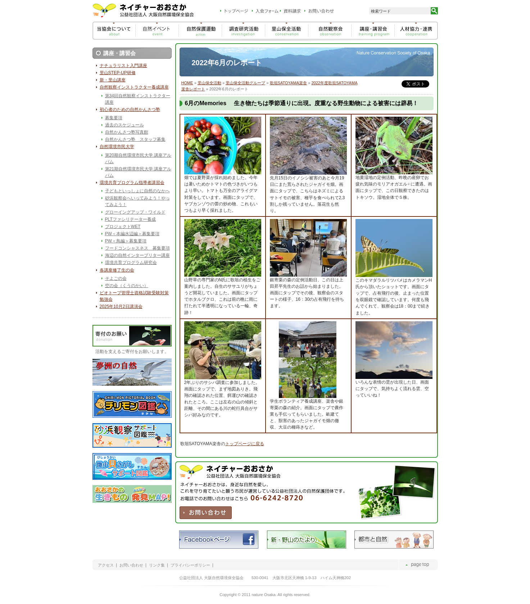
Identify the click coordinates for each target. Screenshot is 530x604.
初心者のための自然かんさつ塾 (130, 109)
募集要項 (113, 117)
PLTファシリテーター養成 (130, 219)
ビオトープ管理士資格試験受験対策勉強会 (134, 296)
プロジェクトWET (123, 226)
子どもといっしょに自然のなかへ (137, 190)
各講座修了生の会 (117, 270)
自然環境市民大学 (117, 146)
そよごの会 (116, 278)
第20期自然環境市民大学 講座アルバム (138, 158)
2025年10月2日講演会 (121, 306)
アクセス (106, 565)
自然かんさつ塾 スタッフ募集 (135, 139)
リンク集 (157, 565)
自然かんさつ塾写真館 (126, 132)
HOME (187, 83)
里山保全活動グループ (245, 83)
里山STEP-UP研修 (118, 72)
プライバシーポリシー (190, 565)
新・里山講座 (113, 79)
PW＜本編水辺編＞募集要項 (132, 233)
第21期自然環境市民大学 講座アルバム (138, 172)
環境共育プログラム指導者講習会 (132, 182)
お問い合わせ (131, 565)
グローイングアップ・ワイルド (135, 212)
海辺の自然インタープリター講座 (137, 255)
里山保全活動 (209, 83)
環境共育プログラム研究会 (131, 262)
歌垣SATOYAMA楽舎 (288, 83)
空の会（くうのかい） (126, 285)
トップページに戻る (244, 443)
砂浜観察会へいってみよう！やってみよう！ (137, 201)
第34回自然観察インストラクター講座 (137, 99)
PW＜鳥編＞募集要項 (125, 240)
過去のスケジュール (124, 124)
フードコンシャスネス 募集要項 (137, 248)
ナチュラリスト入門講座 (123, 65)
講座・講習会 (119, 53)
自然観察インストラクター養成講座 (134, 87)
